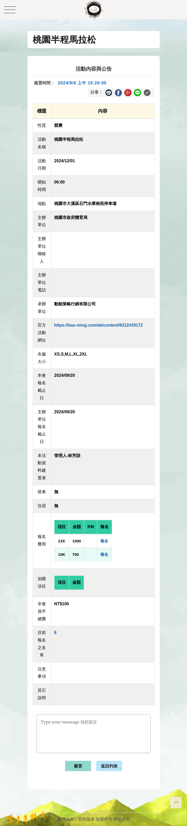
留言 (78, 766)
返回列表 (109, 766)
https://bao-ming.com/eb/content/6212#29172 (98, 325)
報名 (104, 541)
